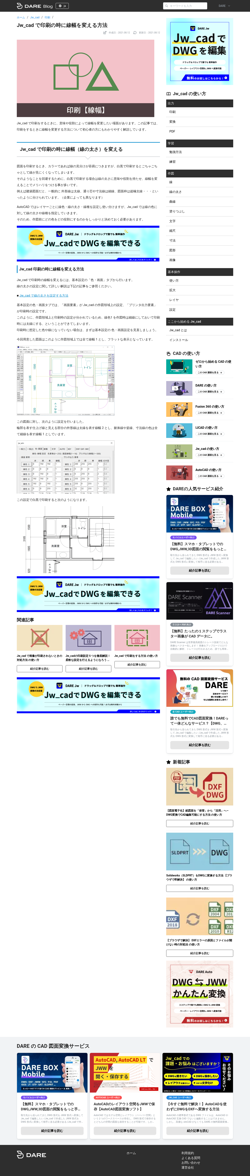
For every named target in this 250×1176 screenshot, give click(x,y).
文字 (172, 221)
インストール (178, 340)
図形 (172, 250)
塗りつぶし (177, 211)
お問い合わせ (190, 1162)
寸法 (172, 240)
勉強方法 (175, 152)
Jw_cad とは (178, 330)
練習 (172, 162)
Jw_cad (34, 17)
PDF (172, 131)
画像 (172, 260)
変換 (172, 122)
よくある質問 (190, 1158)
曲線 (172, 201)
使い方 (174, 280)
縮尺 (172, 231)
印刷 (47, 17)
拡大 (172, 290)
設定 (172, 309)
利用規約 (187, 1153)
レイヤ (174, 300)
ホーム (21, 17)
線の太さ (175, 192)
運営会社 (187, 1167)
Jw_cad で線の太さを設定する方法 (44, 295)
